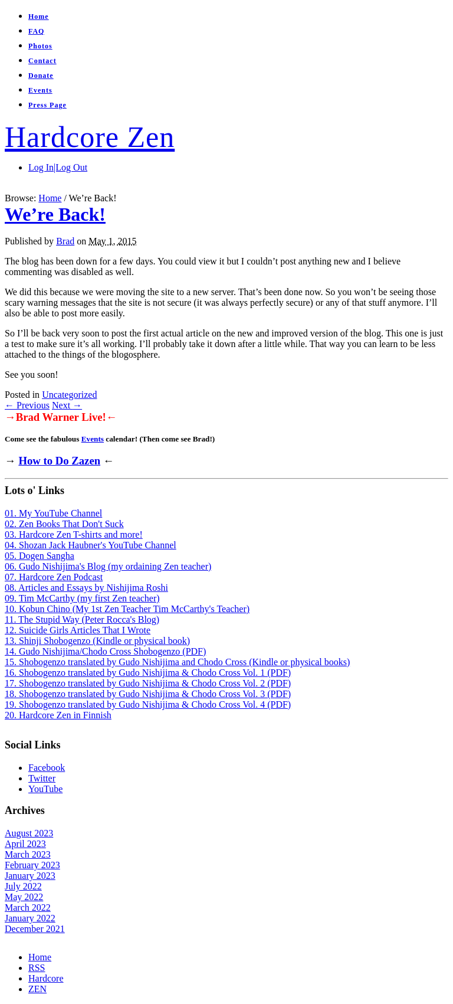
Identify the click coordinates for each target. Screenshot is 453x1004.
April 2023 (25, 844)
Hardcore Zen (90, 136)
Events (40, 90)
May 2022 (24, 897)
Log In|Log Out (57, 167)
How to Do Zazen (59, 460)
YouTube (45, 789)
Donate (41, 75)
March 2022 (28, 907)
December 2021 (35, 929)
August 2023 (29, 833)
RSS (36, 968)
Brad (65, 241)
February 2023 (32, 865)
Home (38, 16)
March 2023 (28, 854)
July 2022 (23, 886)
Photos (40, 46)
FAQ (36, 31)
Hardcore (46, 978)
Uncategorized (69, 395)
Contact (42, 61)
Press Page (47, 105)
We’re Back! (55, 214)
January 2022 (30, 918)
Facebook (46, 768)
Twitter (41, 778)
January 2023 (30, 876)
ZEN (37, 989)
